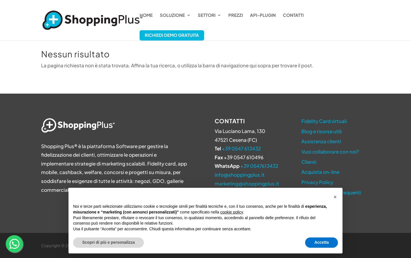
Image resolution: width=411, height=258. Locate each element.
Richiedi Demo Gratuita (172, 35)
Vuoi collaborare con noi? (330, 151)
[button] (335, 196)
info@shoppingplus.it (240, 175)
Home (146, 15)
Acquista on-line (320, 172)
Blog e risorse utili (321, 131)
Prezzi (235, 15)
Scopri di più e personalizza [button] (108, 242)
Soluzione (172, 15)
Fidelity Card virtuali (324, 121)
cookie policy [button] (231, 212)
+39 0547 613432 (241, 148)
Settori (206, 15)
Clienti (308, 162)
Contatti (293, 15)
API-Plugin (263, 15)
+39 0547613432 (259, 166)
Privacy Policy (317, 182)
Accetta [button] (321, 242)
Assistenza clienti (321, 141)
